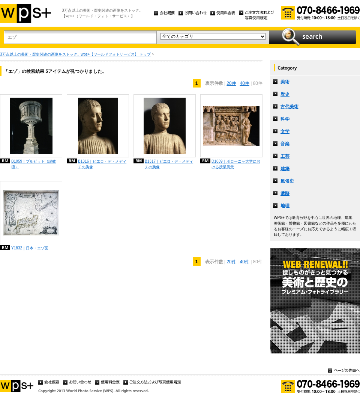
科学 (285, 119)
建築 (285, 168)
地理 (285, 205)
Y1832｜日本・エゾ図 (29, 248)
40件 (244, 83)
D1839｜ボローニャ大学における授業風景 (236, 164)
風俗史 (287, 181)
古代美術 (289, 106)
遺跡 (285, 193)
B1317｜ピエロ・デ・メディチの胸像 (169, 164)
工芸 (285, 156)
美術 (285, 82)
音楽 (285, 143)
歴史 (285, 94)
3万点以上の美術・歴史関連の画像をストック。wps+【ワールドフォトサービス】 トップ (75, 54)
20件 (231, 83)
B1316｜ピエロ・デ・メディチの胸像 (102, 164)
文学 (285, 131)
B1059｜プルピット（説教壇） (33, 164)
